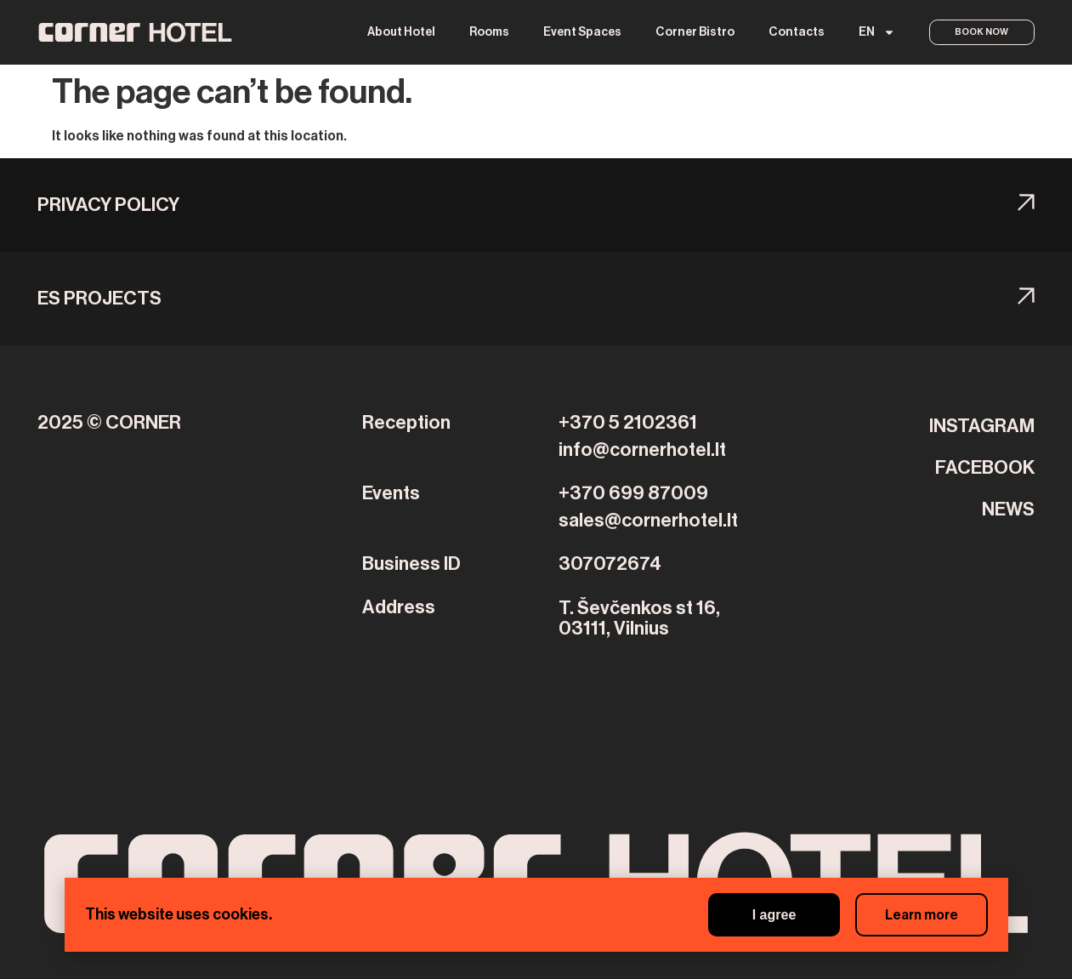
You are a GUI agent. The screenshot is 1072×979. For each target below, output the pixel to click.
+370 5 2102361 (628, 422)
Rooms (487, 32)
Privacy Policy (108, 205)
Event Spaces (580, 32)
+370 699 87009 (633, 493)
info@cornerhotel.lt (642, 450)
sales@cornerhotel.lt (648, 520)
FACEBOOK (985, 467)
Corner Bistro (692, 32)
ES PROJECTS (99, 298)
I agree (763, 915)
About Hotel (399, 32)
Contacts (794, 32)
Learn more (918, 915)
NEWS (1008, 509)
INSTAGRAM (982, 426)
